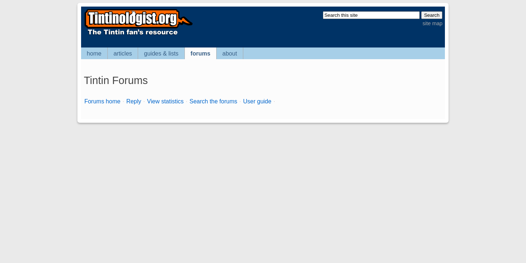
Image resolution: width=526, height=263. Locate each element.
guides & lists (161, 53)
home (94, 53)
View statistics (165, 101)
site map (432, 23)
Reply (133, 101)
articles (123, 53)
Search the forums (213, 101)
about (229, 53)
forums (200, 53)
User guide (257, 101)
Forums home (102, 101)
